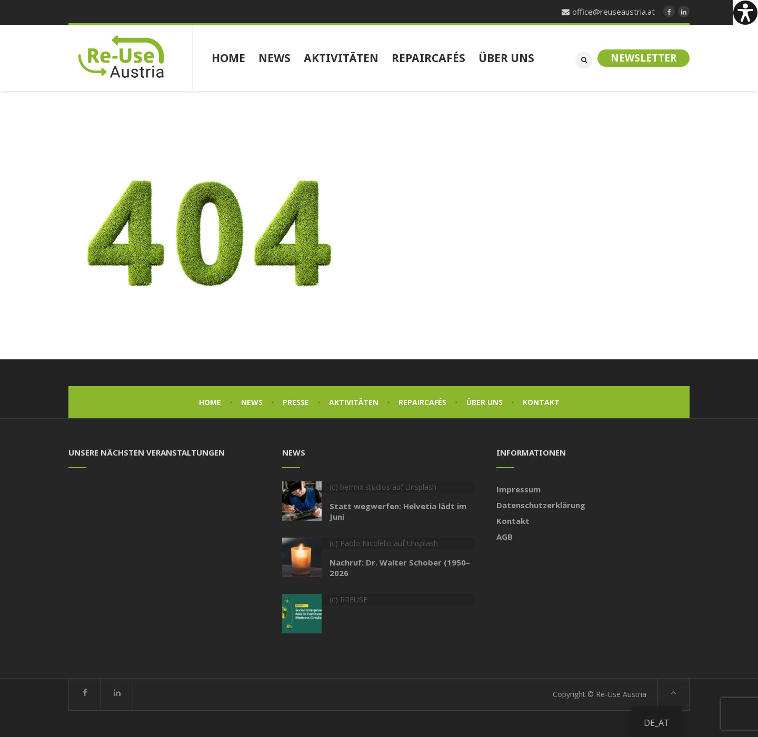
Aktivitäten (353, 402)
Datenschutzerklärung (540, 505)
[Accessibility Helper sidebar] (745, 12)
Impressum (518, 489)
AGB (504, 536)
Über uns (484, 402)
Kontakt (541, 402)
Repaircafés (422, 402)
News (252, 402)
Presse (296, 402)
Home (210, 402)
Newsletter (643, 58)
